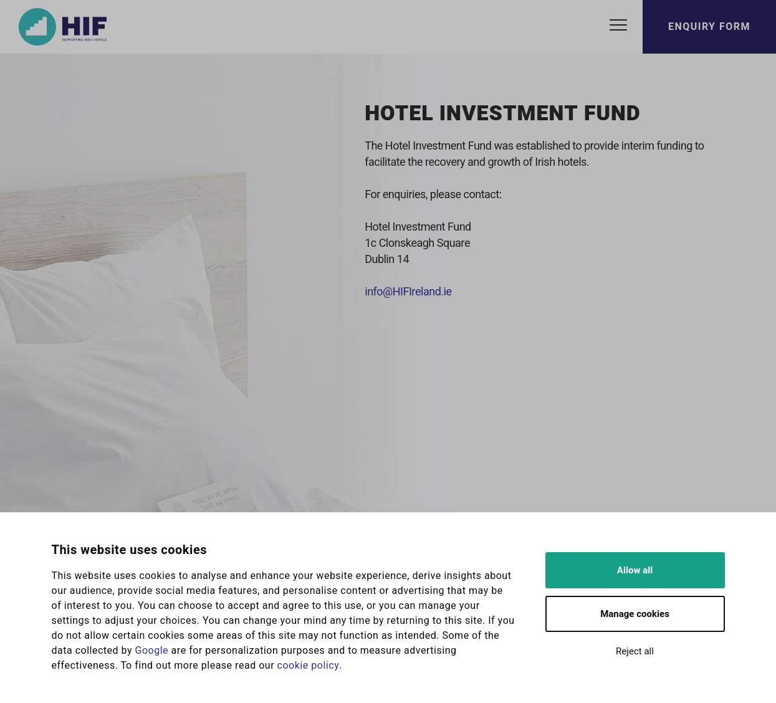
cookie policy (308, 665)
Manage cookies (634, 614)
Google (152, 650)
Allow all (635, 570)
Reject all (635, 651)
